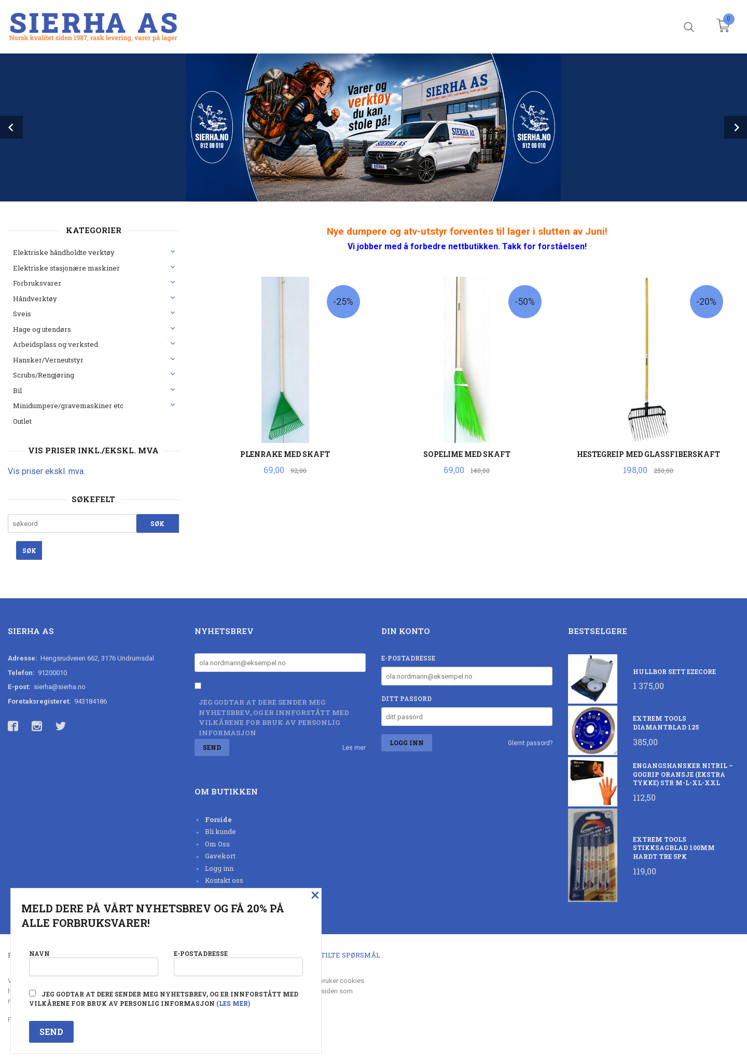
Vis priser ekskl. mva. (46, 471)
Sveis (22, 313)
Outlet (22, 421)
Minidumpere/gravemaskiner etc (68, 405)
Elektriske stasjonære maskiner (66, 268)
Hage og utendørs (42, 329)
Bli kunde (220, 831)
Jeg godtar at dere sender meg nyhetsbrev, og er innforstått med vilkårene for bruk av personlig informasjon (274, 717)
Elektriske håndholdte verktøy (64, 252)
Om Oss (217, 843)
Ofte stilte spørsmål (338, 955)
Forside (218, 819)
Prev (11, 127)
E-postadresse (408, 658)
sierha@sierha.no (60, 687)
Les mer (354, 747)
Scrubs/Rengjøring (43, 375)
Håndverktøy (35, 298)
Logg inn (219, 868)
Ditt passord (406, 698)
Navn (93, 962)
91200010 (52, 673)
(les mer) (233, 1003)
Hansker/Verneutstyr (48, 360)
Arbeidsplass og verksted (55, 344)
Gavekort (220, 855)
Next (735, 127)
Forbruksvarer (37, 283)
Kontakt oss (224, 880)
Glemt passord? (530, 743)
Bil (17, 390)
